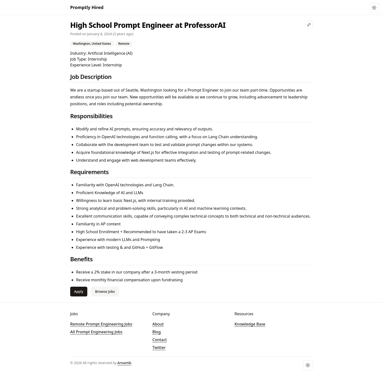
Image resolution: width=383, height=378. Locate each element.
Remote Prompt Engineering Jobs (101, 324)
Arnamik (124, 362)
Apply (78, 291)
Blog (156, 332)
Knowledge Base (250, 324)
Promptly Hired (86, 7)
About (158, 324)
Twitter (159, 347)
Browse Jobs (105, 291)
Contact (159, 339)
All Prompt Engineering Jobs (96, 332)
